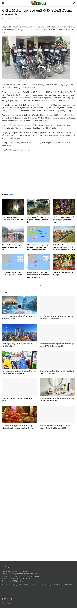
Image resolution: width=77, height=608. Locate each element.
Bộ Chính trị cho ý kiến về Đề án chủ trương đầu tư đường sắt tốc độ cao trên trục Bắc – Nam (64, 247)
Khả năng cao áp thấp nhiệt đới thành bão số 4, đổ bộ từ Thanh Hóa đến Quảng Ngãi (38, 274)
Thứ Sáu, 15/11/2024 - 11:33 (10, 19)
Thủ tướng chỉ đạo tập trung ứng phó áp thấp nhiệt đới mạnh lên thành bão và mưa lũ (38, 247)
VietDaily (9, 603)
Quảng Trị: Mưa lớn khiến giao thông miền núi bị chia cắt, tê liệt (12, 247)
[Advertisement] (38, 171)
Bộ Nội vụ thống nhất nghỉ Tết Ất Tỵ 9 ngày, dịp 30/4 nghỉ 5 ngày (63, 219)
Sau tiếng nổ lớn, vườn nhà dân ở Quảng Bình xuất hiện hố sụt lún (38, 219)
